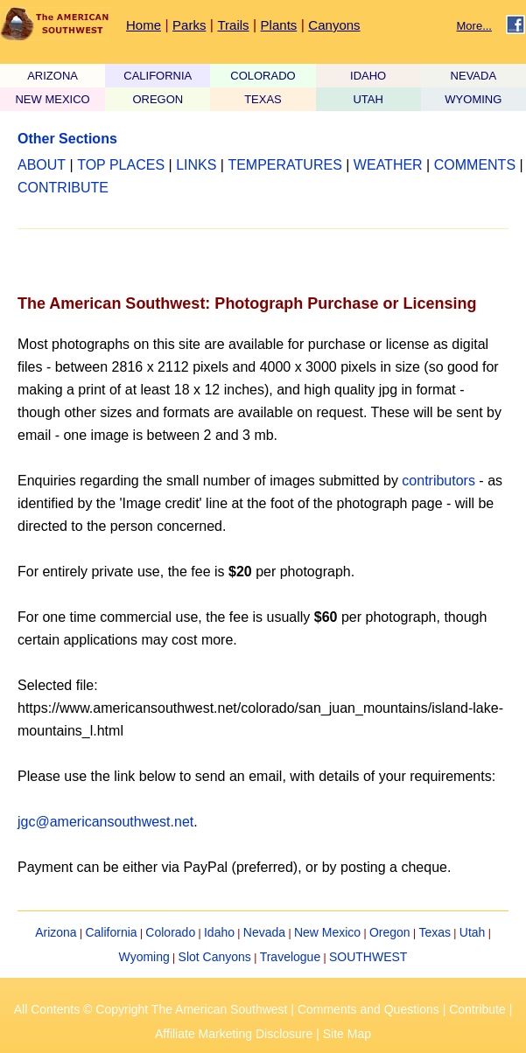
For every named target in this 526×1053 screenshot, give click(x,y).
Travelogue (290, 957)
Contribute (477, 1009)
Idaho (219, 932)
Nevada (264, 932)
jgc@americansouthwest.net (105, 821)
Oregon (389, 932)
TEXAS (263, 99)
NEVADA (474, 75)
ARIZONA (52, 75)
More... (474, 25)
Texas (434, 932)
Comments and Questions (368, 1009)
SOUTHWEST (368, 957)
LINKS (196, 164)
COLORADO (262, 75)
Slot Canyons (215, 957)
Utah (472, 932)
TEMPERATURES (284, 164)
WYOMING (473, 99)
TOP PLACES (121, 164)
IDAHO (368, 75)
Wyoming (144, 957)
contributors (438, 480)
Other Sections (67, 138)
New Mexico (327, 932)
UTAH (367, 99)
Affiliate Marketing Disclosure (233, 1034)
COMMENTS (474, 164)
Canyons (334, 24)
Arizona (55, 932)
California (111, 932)
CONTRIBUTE (63, 187)
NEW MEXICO (52, 99)
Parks (189, 24)
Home (143, 24)
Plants (279, 24)
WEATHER (388, 164)
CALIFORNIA (157, 75)
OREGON (157, 99)
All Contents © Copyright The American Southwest (151, 1009)
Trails (233, 24)
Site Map (347, 1034)
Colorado (170, 932)
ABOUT (42, 164)
